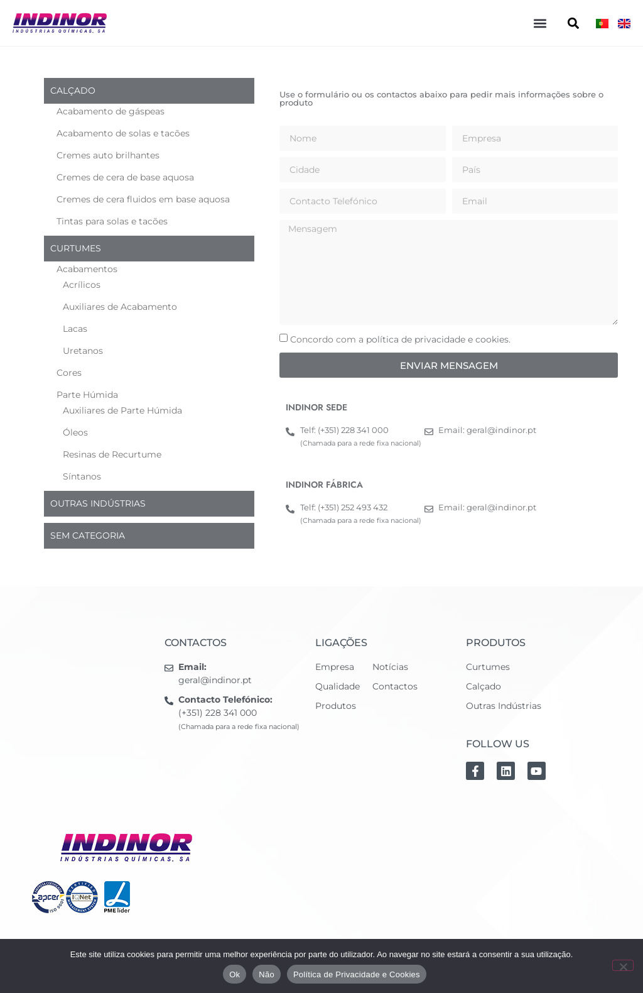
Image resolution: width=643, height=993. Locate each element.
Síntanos (82, 476)
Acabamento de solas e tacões (123, 133)
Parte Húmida (87, 394)
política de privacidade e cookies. (438, 339)
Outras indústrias (98, 503)
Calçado (72, 90)
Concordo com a (400, 339)
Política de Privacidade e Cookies (356, 974)
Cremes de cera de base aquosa (125, 177)
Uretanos (83, 350)
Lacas (75, 328)
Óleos (75, 432)
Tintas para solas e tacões (112, 221)
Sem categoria (87, 535)
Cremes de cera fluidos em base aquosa (143, 199)
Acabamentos (87, 269)
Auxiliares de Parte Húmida (122, 410)
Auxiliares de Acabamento (120, 306)
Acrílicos (81, 284)
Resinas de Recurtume (112, 454)
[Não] (623, 965)
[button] (539, 23)
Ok (234, 974)
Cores (69, 372)
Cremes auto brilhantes (108, 155)
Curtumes (75, 248)
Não (266, 974)
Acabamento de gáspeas (111, 111)
